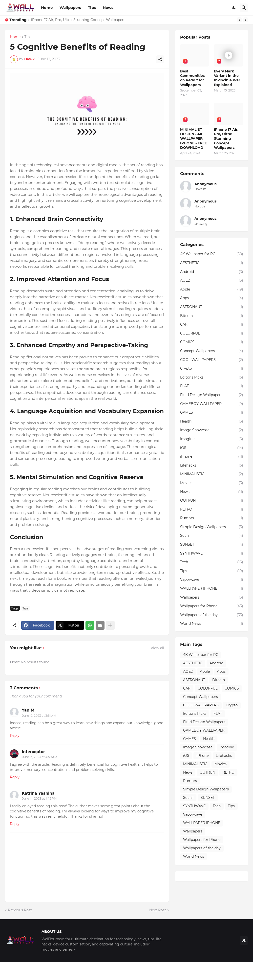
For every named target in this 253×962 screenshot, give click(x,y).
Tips (92, 7)
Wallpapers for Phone (211, 606)
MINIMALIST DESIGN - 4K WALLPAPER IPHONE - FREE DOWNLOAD (193, 138)
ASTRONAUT (211, 307)
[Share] (160, 59)
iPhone (211, 456)
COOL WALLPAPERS (211, 360)
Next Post (157, 910)
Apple (211, 289)
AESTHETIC (211, 263)
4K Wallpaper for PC (211, 254)
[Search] (244, 7)
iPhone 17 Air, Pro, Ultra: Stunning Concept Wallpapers (78, 20)
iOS (211, 448)
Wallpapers (70, 7)
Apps (211, 298)
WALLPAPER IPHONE (211, 588)
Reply (15, 735)
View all (157, 648)
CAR (211, 324)
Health (211, 421)
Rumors (211, 518)
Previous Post (20, 910)
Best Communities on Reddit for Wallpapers (192, 78)
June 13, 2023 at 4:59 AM (39, 757)
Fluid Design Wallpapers (211, 395)
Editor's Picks (211, 377)
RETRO (211, 509)
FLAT (211, 386)
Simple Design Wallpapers (211, 527)
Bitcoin (211, 315)
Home (47, 7)
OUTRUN (211, 500)
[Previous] (239, 19)
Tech (211, 562)
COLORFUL (211, 333)
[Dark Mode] (234, 7)
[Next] (245, 19)
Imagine (211, 439)
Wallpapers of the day (211, 615)
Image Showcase (211, 430)
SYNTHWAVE (211, 553)
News (108, 7)
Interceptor (33, 751)
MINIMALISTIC (211, 474)
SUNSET (211, 544)
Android (211, 271)
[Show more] (110, 625)
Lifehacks (211, 465)
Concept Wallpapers (211, 351)
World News (211, 623)
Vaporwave (211, 579)
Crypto (211, 368)
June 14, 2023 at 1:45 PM (39, 798)
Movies (211, 483)
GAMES (211, 412)
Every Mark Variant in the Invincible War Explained (227, 78)
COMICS (211, 342)
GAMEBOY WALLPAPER (211, 404)
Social (211, 535)
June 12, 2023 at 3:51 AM (39, 715)
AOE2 (211, 280)
